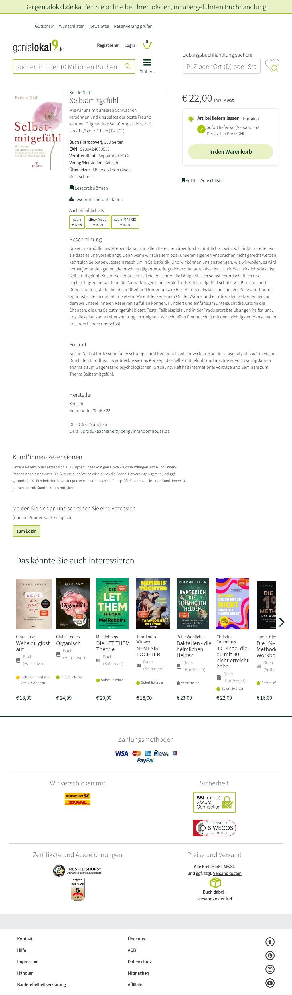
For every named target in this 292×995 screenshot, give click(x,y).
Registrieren (108, 45)
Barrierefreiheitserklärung (41, 985)
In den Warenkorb (230, 151)
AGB (132, 950)
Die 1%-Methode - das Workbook (274, 649)
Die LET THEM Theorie (113, 646)
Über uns (136, 939)
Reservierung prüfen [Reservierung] (133, 26)
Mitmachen (138, 973)
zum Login (26, 531)
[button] (147, 68)
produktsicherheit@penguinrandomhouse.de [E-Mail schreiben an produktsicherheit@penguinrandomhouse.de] (126, 431)
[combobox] (67, 66)
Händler (24, 973)
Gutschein (44, 26)
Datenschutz (140, 962)
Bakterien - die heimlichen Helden (194, 649)
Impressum (27, 962)
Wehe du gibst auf (33, 646)
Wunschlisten (72, 26)
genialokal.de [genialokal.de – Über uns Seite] (54, 6)
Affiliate (135, 985)
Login (129, 45)
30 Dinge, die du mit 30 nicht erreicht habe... (232, 657)
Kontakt (24, 939)
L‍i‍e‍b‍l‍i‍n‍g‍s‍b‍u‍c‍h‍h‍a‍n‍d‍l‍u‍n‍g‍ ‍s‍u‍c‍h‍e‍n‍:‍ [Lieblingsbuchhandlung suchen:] (217, 54)
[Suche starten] (128, 66)
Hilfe (21, 950)
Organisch (68, 643)
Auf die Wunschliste (202, 181)
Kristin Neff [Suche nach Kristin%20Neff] (79, 93)
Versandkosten (227, 873)
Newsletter (99, 26)
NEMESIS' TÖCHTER (148, 651)
